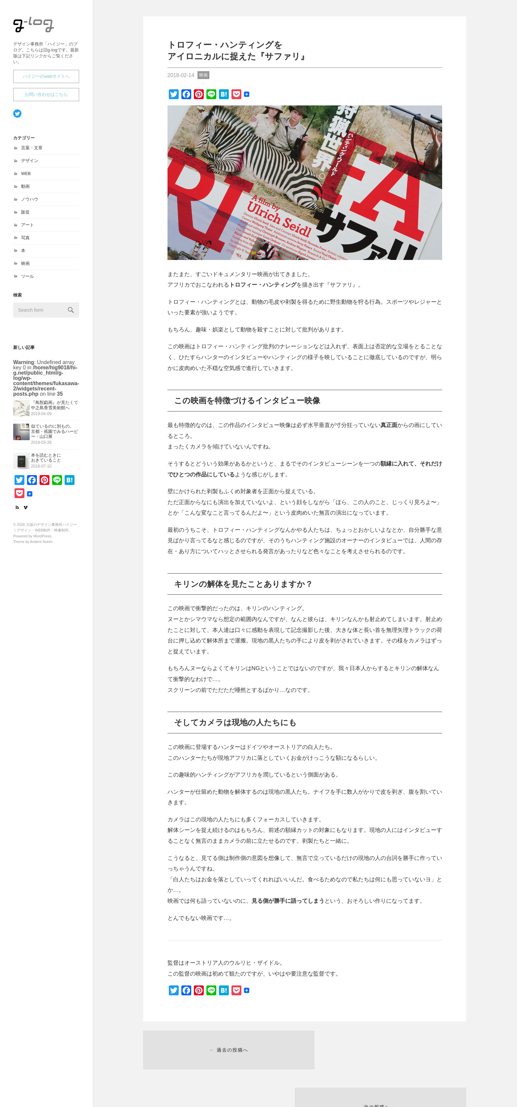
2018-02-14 (181, 75)
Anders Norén (41, 545)
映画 (25, 266)
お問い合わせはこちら (46, 97)
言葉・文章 (32, 150)
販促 (25, 215)
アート (27, 227)
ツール (27, 279)
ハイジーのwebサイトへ (46, 79)
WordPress (42, 539)
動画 (25, 189)
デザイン (29, 163)
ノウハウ (29, 202)
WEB (26, 176)
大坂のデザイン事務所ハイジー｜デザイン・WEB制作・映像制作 (44, 33)
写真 (25, 240)
